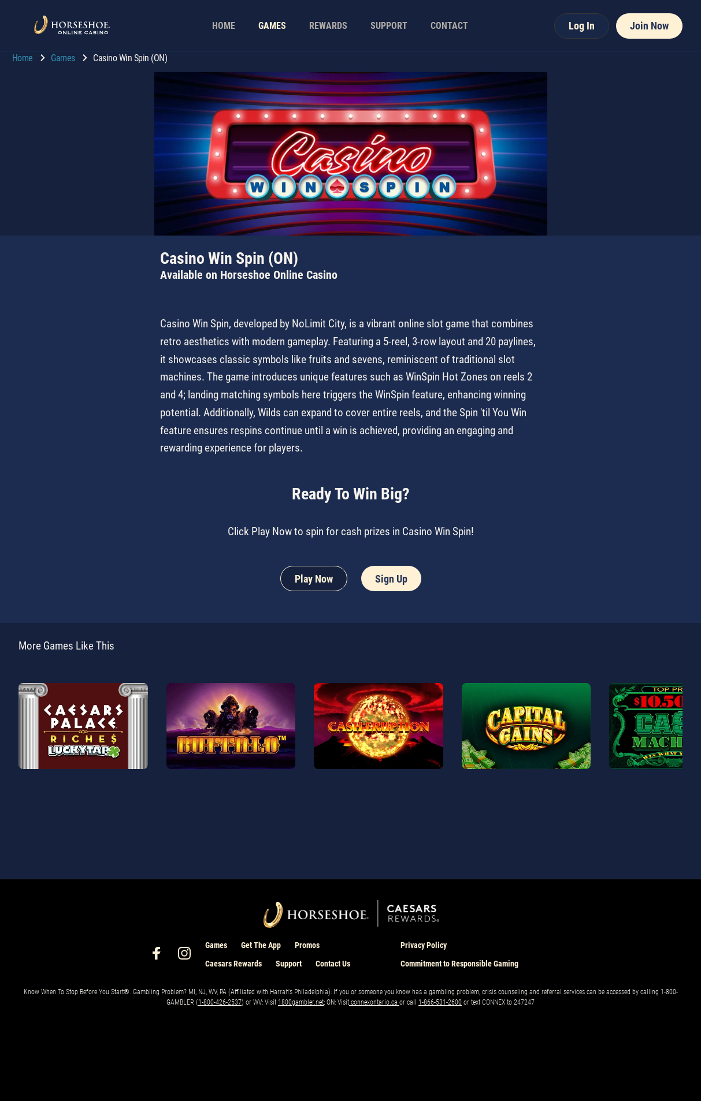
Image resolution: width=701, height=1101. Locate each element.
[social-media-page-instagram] (187, 956)
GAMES (272, 25)
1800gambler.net (301, 1002)
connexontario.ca (374, 1002)
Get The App (261, 945)
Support (289, 963)
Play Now (314, 579)
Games (64, 58)
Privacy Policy (423, 945)
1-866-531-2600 (440, 1002)
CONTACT (449, 25)
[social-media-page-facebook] (160, 956)
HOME (223, 25)
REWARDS (328, 25)
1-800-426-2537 (220, 1002)
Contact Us (333, 963)
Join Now (649, 26)
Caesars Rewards (233, 963)
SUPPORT (388, 25)
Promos (307, 945)
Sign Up (391, 579)
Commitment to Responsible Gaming (459, 963)
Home (23, 58)
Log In (582, 26)
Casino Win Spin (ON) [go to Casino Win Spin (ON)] (130, 58)
